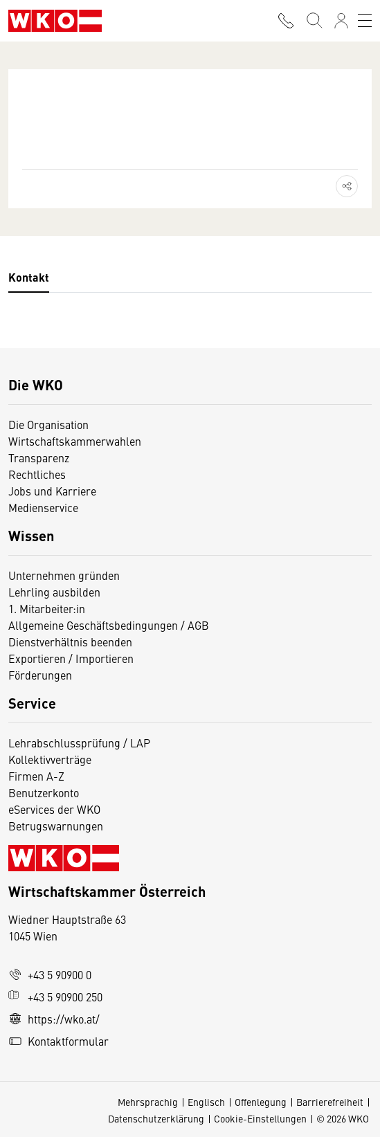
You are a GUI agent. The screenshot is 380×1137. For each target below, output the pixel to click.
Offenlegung (261, 1101)
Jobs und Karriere (52, 490)
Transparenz (38, 457)
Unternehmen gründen (64, 575)
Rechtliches (37, 474)
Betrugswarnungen (57, 825)
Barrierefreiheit (329, 1101)
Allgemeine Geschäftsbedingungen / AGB (108, 625)
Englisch (206, 1101)
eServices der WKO (54, 809)
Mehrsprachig (148, 1101)
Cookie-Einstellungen (260, 1118)
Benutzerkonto (43, 792)
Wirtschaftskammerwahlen (74, 440)
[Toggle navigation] (365, 21)
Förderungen (40, 674)
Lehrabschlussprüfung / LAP (79, 742)
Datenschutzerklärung (156, 1118)
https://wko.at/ (54, 1018)
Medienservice (43, 507)
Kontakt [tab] (28, 277)
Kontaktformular (58, 1040)
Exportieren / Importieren (71, 658)
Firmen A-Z (36, 775)
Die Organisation (48, 424)
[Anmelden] (341, 21)
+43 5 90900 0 (49, 974)
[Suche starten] (313, 20)
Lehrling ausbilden (54, 591)
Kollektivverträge (49, 759)
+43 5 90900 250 (55, 996)
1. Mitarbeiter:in (46, 608)
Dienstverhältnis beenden (70, 641)
